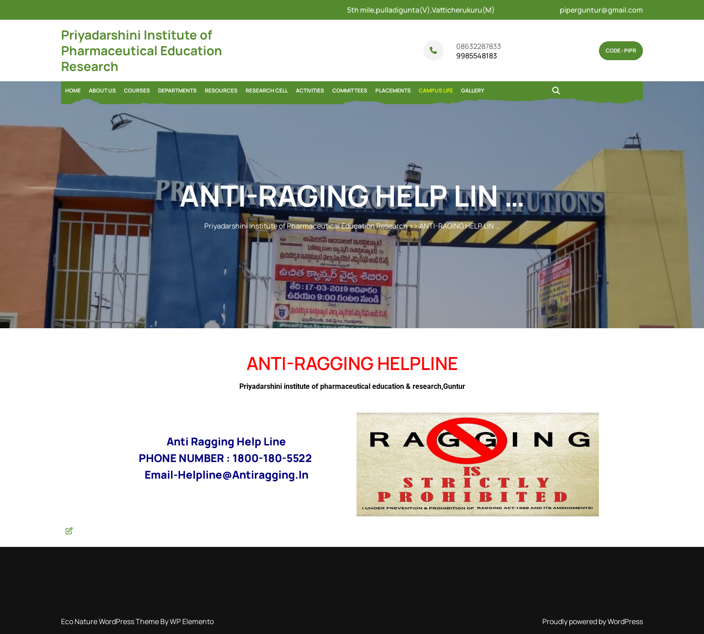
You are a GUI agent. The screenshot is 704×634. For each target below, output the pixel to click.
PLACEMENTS (393, 90)
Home (73, 90)
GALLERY (472, 90)
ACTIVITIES (310, 90)
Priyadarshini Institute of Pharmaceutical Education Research (141, 50)
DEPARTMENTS (177, 90)
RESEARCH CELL (267, 90)
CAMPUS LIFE (436, 90)
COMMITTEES (349, 90)
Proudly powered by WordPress (592, 621)
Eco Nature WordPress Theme (110, 621)
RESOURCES (221, 90)
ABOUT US (102, 90)
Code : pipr (621, 50)
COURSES (137, 90)
